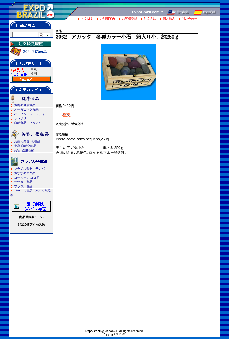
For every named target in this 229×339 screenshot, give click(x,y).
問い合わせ (189, 18)
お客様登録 (129, 18)
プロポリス (21, 118)
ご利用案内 (107, 18)
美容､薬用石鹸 (24, 150)
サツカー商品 (23, 181)
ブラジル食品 (23, 186)
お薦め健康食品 (24, 105)
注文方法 (150, 18)
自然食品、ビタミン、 (29, 122)
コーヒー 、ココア (26, 177)
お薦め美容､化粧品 (27, 141)
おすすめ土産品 (24, 173)
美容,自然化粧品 (25, 145)
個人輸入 (169, 18)
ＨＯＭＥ (87, 18)
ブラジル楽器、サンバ (29, 168)
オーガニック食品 (26, 109)
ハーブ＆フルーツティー (31, 114)
